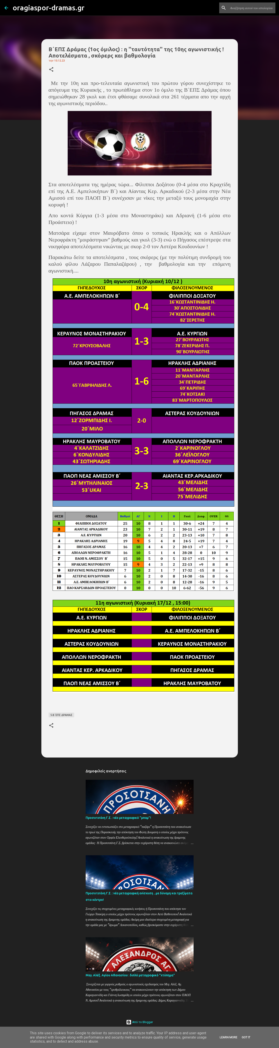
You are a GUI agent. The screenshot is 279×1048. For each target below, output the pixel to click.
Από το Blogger (139, 1022)
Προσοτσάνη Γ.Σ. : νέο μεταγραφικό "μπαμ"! (118, 818)
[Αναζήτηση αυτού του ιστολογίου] (251, 7)
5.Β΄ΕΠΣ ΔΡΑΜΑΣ (61, 714)
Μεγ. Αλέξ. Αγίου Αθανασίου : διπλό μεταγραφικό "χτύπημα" (130, 975)
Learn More (228, 1037)
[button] (51, 70)
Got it (246, 1037)
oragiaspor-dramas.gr (49, 8)
